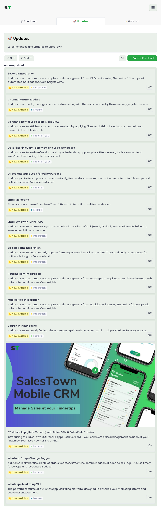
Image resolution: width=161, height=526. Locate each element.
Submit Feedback (142, 58)
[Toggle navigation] (153, 7)
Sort (25, 58)
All (9, 58)
